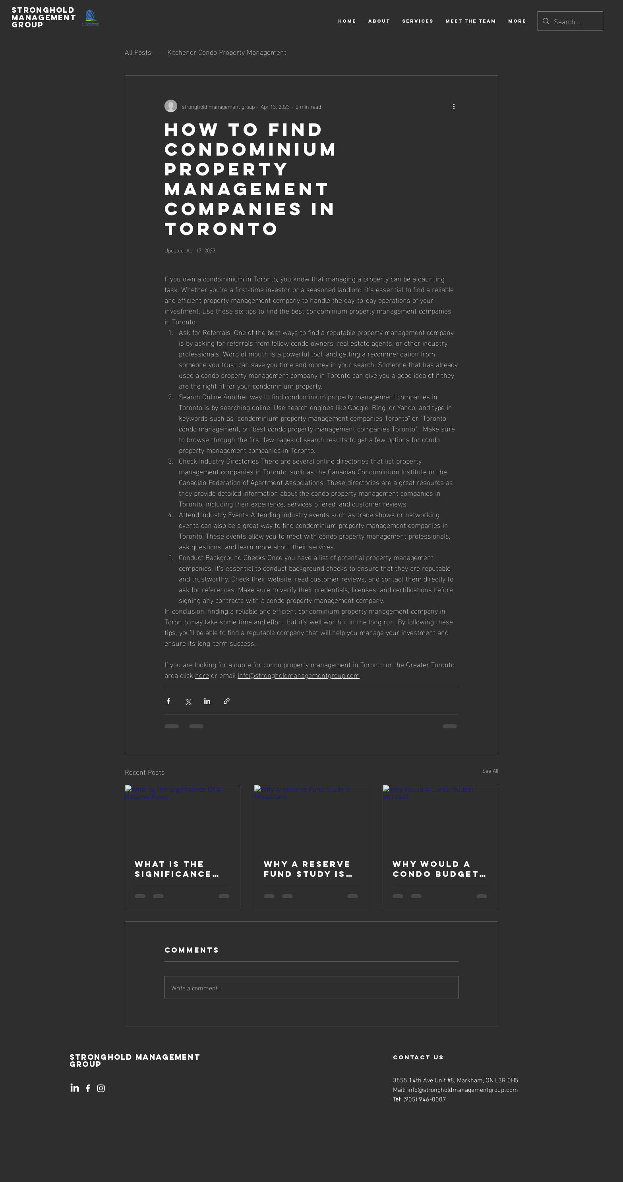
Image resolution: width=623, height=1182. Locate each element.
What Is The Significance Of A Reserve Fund (173, 869)
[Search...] (570, 21)
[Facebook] (88, 1088)
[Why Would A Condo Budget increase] (440, 817)
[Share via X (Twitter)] (188, 701)
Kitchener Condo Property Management (226, 51)
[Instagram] (101, 1088)
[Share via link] (226, 701)
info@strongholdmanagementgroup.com (462, 1090)
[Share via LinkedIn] (207, 701)
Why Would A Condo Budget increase (436, 869)
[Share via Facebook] (168, 701)
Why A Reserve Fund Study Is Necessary (307, 869)
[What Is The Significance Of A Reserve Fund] (182, 817)
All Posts (138, 51)
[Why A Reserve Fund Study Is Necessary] (311, 817)
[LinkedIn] (75, 1088)
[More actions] (454, 106)
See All (490, 770)
